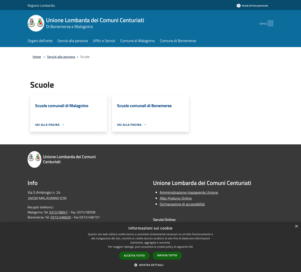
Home (37, 56)
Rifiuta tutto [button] (167, 255)
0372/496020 (61, 217)
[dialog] (150, 247)
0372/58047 (58, 212)
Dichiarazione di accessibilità (182, 204)
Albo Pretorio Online (176, 198)
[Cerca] (268, 23)
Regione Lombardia (41, 5)
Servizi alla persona (61, 56)
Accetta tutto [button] (134, 255)
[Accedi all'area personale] (252, 5)
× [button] (296, 226)
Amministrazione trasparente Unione (189, 192)
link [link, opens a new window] (191, 247)
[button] (150, 265)
